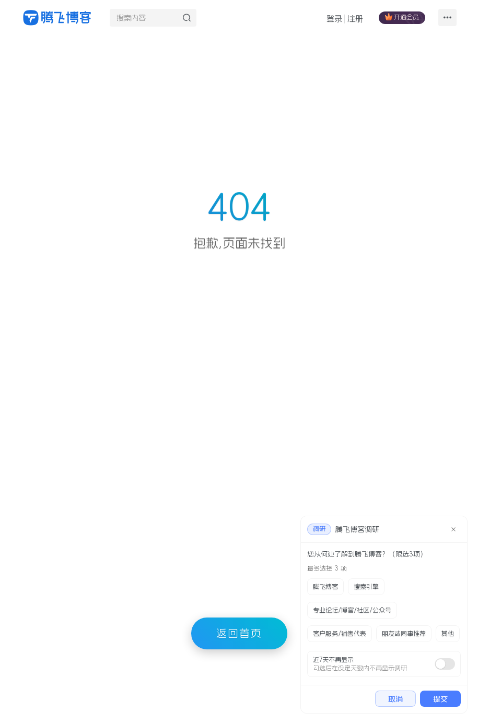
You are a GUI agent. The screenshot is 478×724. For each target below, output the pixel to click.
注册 (355, 18)
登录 (334, 18)
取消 (395, 699)
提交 (440, 699)
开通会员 (402, 16)
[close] (453, 529)
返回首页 (239, 633)
